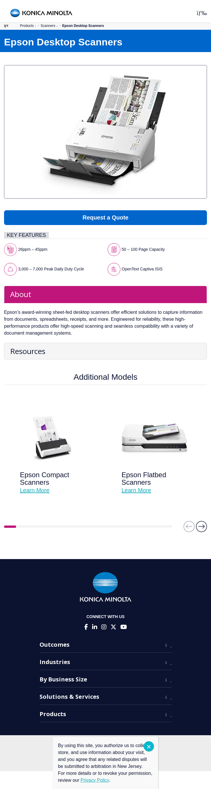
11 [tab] (130, 527)
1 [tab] (10, 527)
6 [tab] (70, 527)
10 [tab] (118, 527)
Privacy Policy (95, 780)
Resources (27, 351)
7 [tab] (82, 527)
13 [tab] (154, 527)
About (20, 294)
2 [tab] (22, 527)
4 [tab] (46, 527)
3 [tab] (34, 527)
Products (26, 26)
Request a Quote (105, 217)
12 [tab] (142, 527)
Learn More (34, 490)
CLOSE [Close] (149, 746)
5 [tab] (58, 527)
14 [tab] (166, 527)
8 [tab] (94, 527)
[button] (201, 529)
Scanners (48, 26)
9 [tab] (106, 527)
